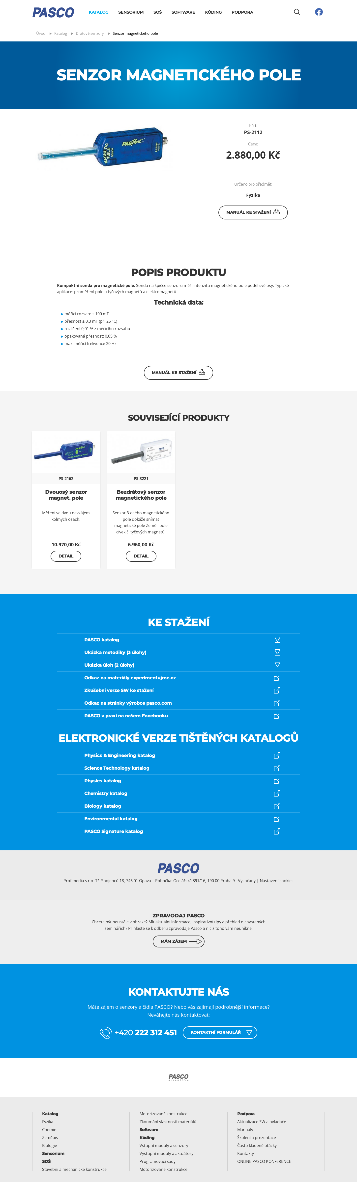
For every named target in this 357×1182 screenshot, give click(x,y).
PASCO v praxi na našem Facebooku (126, 716)
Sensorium (131, 12)
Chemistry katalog (105, 793)
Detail (66, 556)
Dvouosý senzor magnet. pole (66, 495)
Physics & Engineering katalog (119, 755)
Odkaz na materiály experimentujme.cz (130, 678)
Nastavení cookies (277, 880)
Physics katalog (102, 781)
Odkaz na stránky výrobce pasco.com (128, 703)
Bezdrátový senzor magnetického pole (141, 495)
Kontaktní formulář (216, 1032)
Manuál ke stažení (253, 212)
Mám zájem (174, 941)
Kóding (213, 12)
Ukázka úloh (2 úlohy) (109, 665)
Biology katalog (102, 806)
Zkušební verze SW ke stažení (118, 690)
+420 (146, 1032)
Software (183, 12)
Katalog (98, 12)
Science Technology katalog (116, 768)
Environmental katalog (111, 819)
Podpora (242, 12)
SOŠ (157, 12)
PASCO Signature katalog (113, 831)
